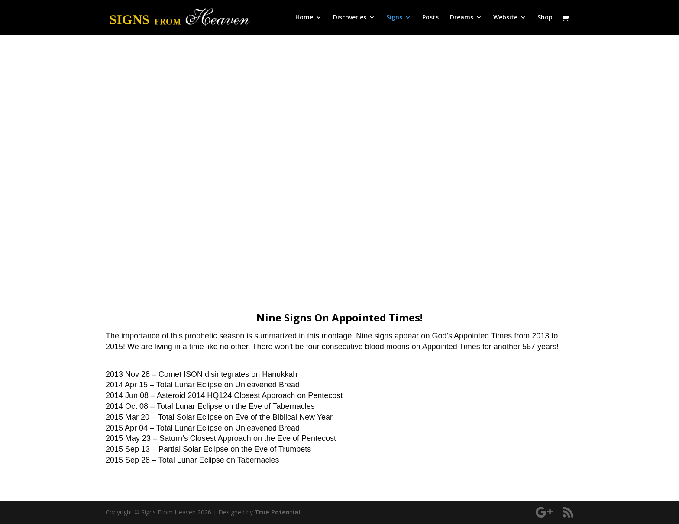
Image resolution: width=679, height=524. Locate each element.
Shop (545, 17)
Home (304, 17)
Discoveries (349, 17)
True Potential (277, 512)
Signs (394, 17)
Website (505, 17)
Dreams (461, 17)
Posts (430, 17)
